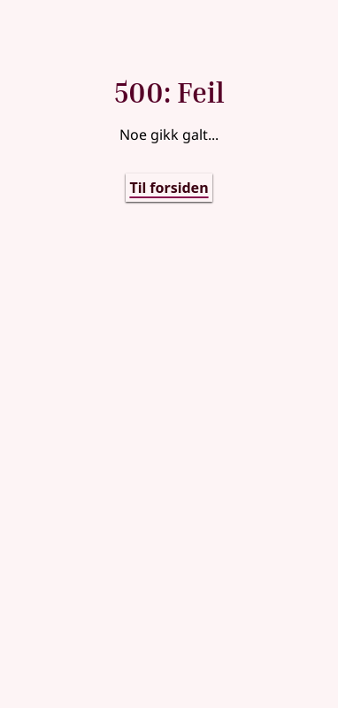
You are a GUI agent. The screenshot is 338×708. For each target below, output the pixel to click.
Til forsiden (168, 187)
